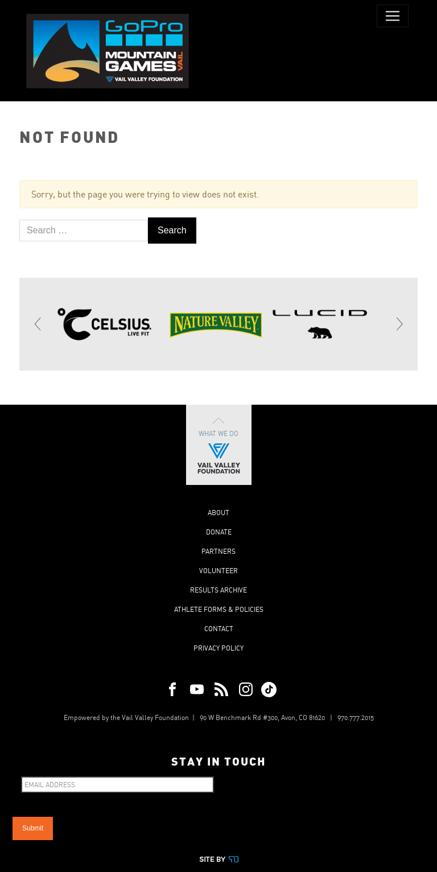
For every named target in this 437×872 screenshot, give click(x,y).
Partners (218, 551)
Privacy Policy (218, 648)
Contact (218, 628)
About (218, 512)
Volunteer (218, 570)
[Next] (398, 323)
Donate (219, 532)
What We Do (218, 445)
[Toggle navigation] (393, 16)
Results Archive (218, 590)
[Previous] (38, 323)
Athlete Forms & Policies (218, 609)
